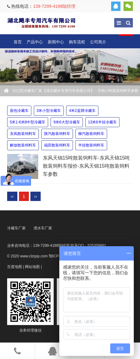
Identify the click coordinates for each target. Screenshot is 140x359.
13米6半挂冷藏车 (102, 122)
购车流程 (77, 42)
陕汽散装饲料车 (57, 134)
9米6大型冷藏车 (66, 122)
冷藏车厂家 (16, 228)
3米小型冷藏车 (49, 110)
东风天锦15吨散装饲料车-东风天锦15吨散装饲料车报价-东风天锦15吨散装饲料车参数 (86, 166)
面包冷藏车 (19, 110)
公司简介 (98, 42)
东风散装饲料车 (23, 134)
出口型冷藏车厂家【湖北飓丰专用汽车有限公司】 (41, 22)
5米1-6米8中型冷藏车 (28, 122)
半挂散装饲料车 (91, 145)
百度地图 (14, 267)
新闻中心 (56, 42)
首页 (18, 42)
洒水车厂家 (43, 228)
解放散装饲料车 (23, 145)
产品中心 (35, 42)
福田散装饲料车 (57, 145)
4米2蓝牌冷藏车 (82, 110)
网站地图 (32, 267)
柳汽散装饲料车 (91, 134)
